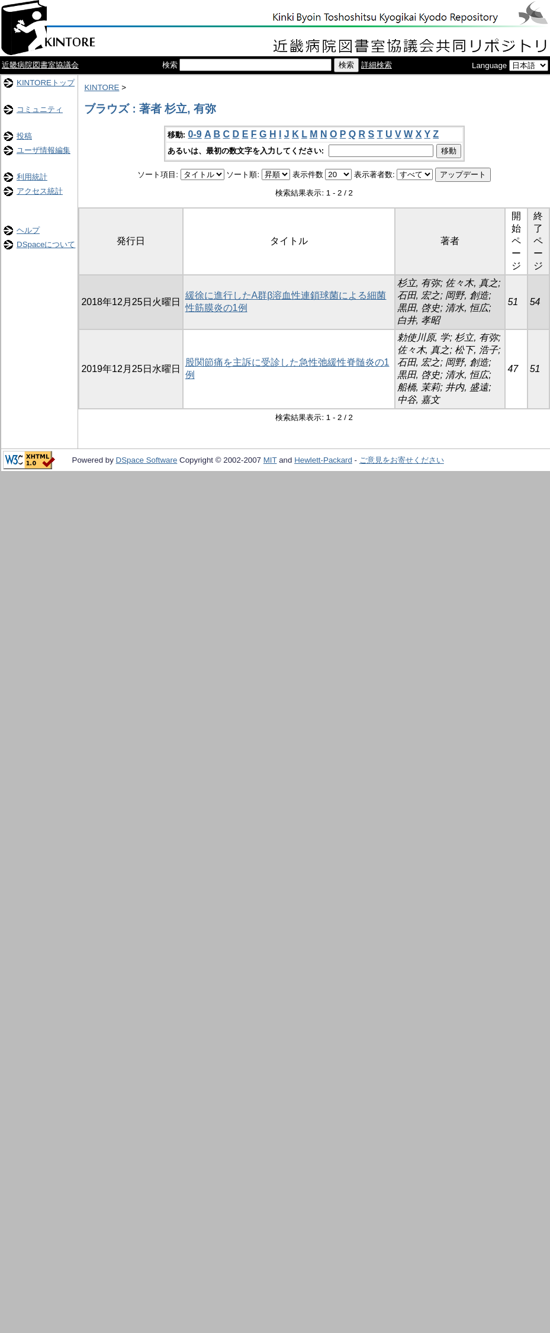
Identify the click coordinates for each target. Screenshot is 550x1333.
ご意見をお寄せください (401, 460)
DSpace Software (147, 460)
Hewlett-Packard (323, 460)
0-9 (195, 134)
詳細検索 (376, 64)
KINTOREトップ (46, 82)
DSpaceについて (46, 244)
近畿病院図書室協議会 (40, 64)
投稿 (24, 136)
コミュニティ (40, 109)
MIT (270, 460)
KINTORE (101, 87)
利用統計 (32, 176)
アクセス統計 (40, 191)
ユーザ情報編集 (43, 150)
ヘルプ (28, 230)
